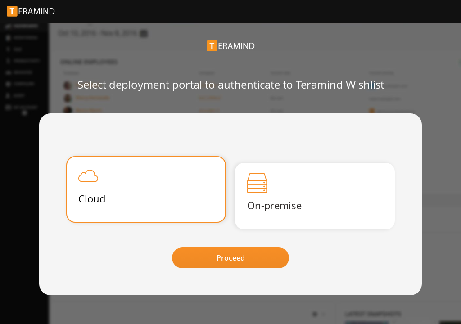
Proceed (231, 258)
